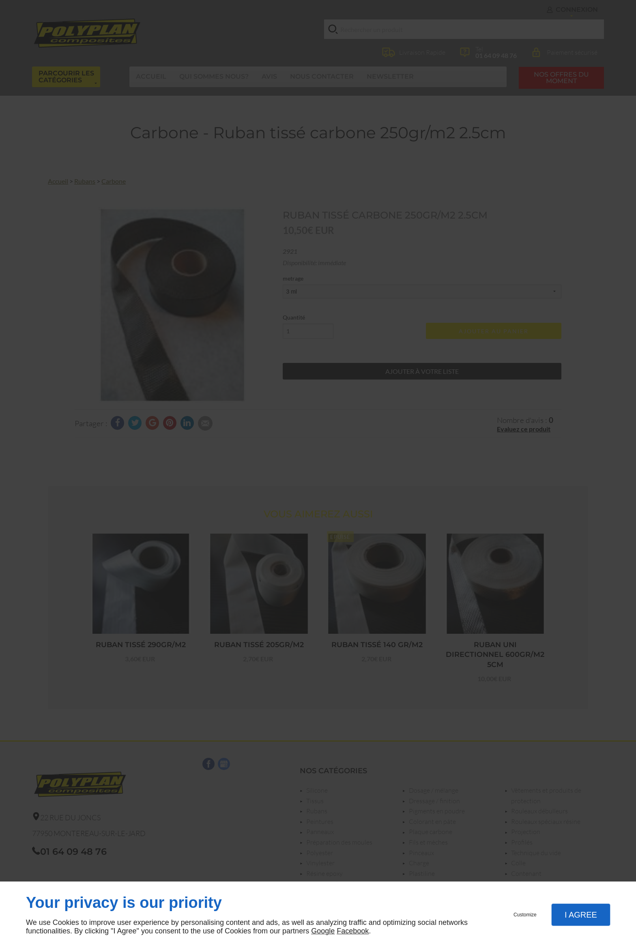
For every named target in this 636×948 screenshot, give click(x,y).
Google (323, 931)
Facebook (353, 931)
